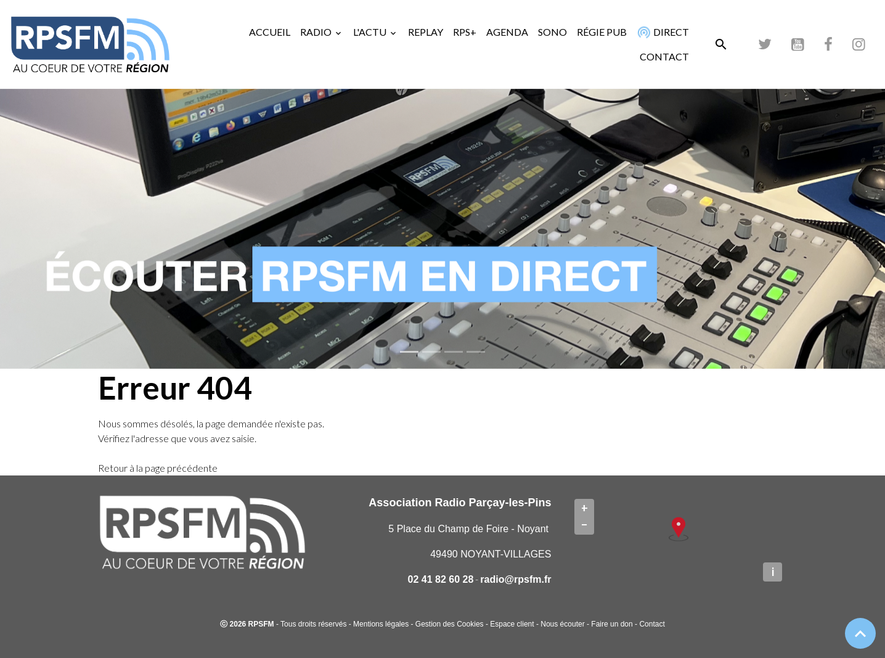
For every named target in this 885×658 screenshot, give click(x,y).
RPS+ (464, 32)
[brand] (92, 44)
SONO (552, 32)
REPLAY (425, 32)
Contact (651, 624)
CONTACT (664, 56)
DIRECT (662, 32)
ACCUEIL (269, 32)
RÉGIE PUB (602, 32)
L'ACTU (370, 32)
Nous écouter (562, 624)
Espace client (512, 624)
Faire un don (611, 624)
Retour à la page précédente (158, 468)
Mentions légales (381, 624)
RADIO (316, 32)
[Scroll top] (860, 633)
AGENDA (507, 32)
